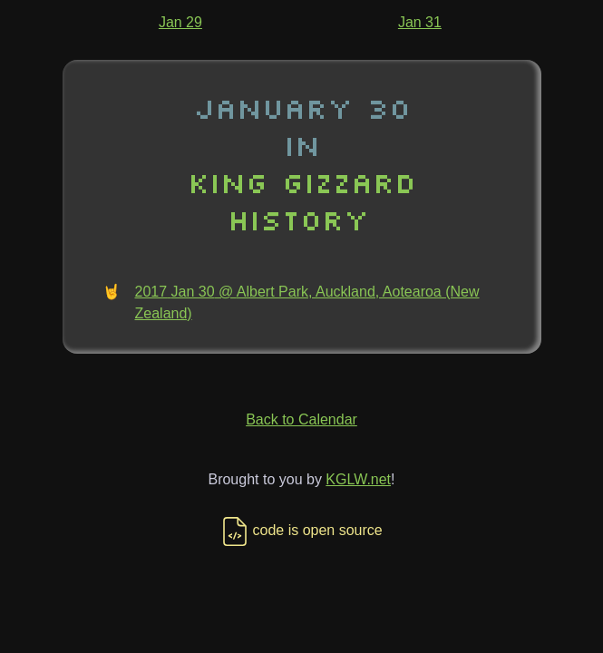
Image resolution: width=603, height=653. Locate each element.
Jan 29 (180, 22)
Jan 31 (420, 22)
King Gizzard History (302, 200)
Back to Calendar (301, 419)
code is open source (301, 530)
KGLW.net (358, 479)
